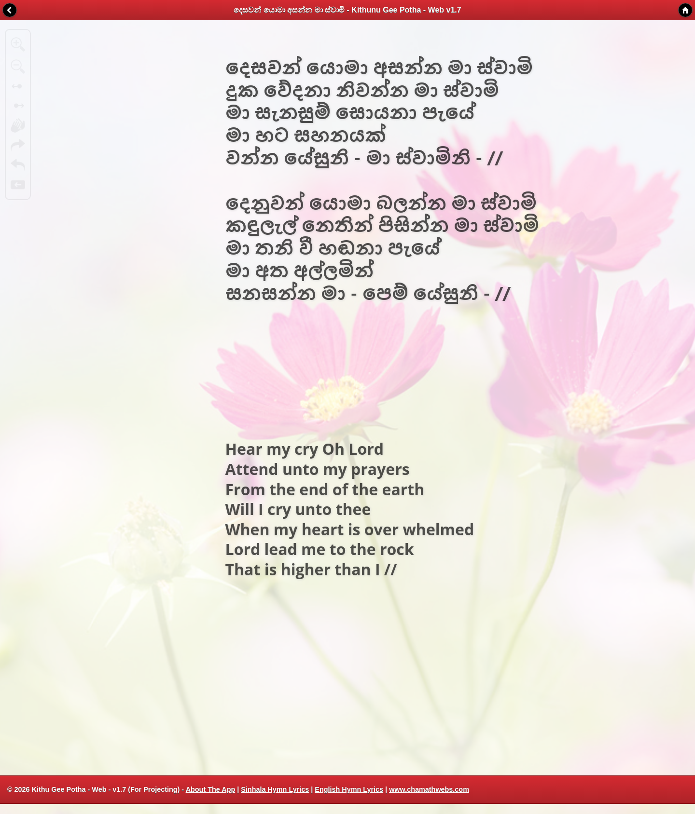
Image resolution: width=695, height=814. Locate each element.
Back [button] (9, 10)
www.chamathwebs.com (429, 789)
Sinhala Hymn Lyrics (275, 789)
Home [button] (685, 10)
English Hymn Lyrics (349, 789)
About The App (211, 789)
